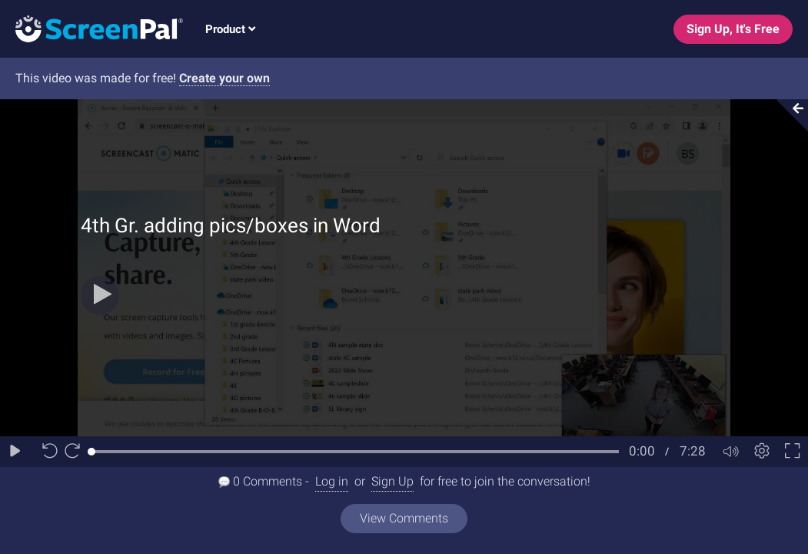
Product (230, 29)
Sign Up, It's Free (733, 29)
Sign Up (392, 481)
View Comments (404, 518)
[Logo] (91, 28)
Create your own (224, 78)
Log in (331, 481)
